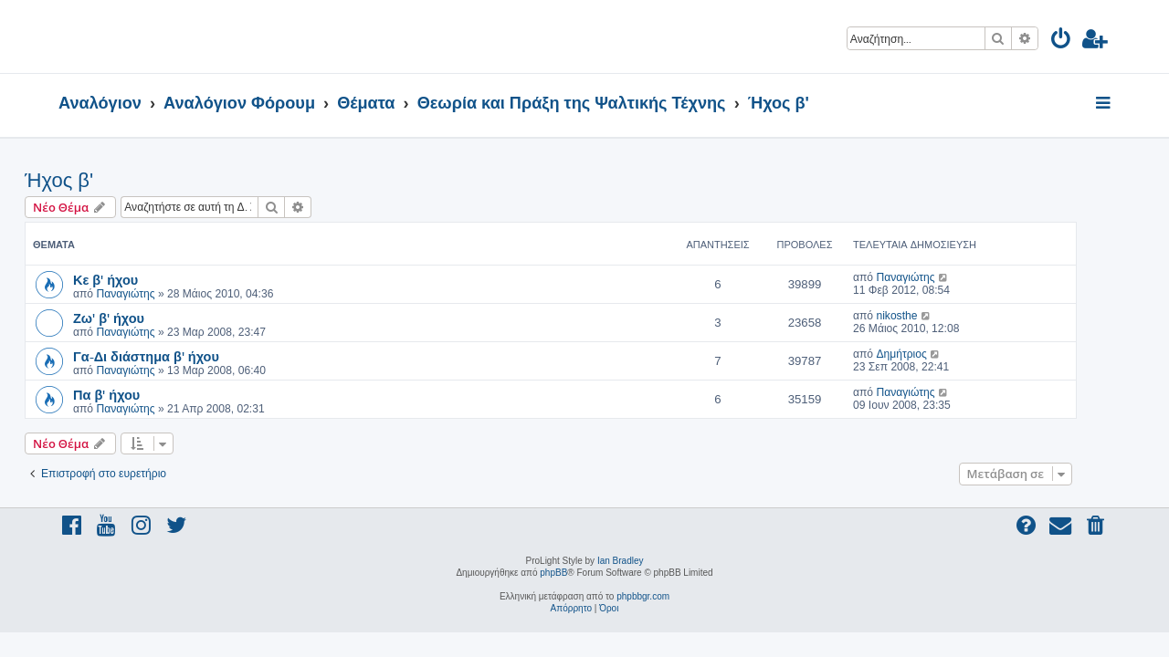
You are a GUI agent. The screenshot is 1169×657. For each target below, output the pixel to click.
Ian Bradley (620, 561)
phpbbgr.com (642, 596)
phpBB (553, 573)
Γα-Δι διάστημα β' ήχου (180, 356)
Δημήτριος (935, 354)
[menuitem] (1062, 41)
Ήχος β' (92, 180)
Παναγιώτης (159, 293)
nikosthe (930, 315)
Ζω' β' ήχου (142, 317)
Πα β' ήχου (140, 394)
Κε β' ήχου (139, 279)
